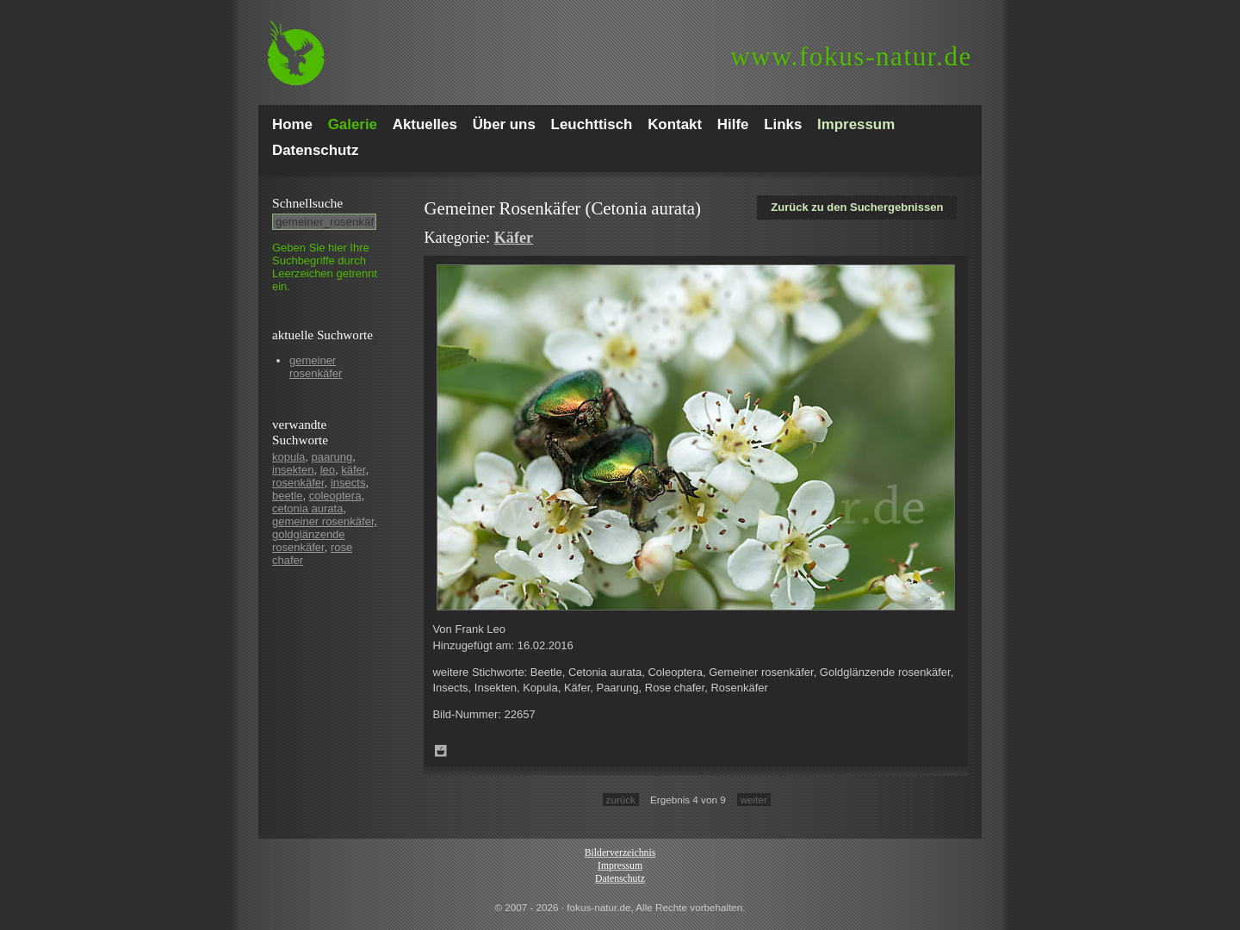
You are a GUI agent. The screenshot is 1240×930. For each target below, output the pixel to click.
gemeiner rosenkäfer (315, 367)
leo (327, 469)
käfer (353, 469)
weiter (754, 799)
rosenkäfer (298, 482)
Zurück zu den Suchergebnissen (857, 207)
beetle (287, 495)
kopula (288, 456)
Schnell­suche (307, 202)
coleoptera (335, 495)
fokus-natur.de (851, 56)
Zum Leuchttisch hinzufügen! (441, 751)
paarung (332, 456)
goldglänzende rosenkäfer (308, 541)
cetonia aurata (307, 508)
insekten (292, 469)
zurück (621, 799)
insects (348, 482)
